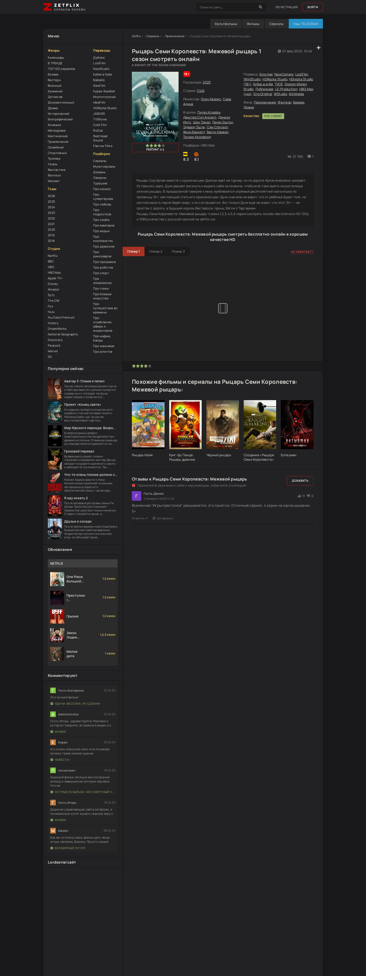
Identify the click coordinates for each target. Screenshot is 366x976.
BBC (51, 261)
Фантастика (56, 170)
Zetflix (136, 36)
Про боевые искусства (102, 296)
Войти (312, 7)
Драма (53, 108)
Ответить (140, 518)
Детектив (55, 97)
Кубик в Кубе (102, 74)
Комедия (54, 125)
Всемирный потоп (67, 848)
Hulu (51, 312)
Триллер (54, 158)
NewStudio (101, 69)
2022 (51, 218)
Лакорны (99, 178)
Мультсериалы (104, 166)
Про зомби (101, 220)
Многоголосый (104, 97)
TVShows (100, 119)
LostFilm (99, 63)
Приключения (58, 142)
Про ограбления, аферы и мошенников (102, 324)
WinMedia (296, 94)
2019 (51, 235)
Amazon (54, 289)
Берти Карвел (218, 132)
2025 (51, 201)
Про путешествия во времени (105, 308)
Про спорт (101, 273)
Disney (53, 284)
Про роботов (103, 267)
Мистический (57, 136)
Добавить (300, 481)
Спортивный (57, 153)
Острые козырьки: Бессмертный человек (82, 792)
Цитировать (163, 518)
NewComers (284, 74)
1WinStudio (252, 79)
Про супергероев (103, 196)
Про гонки (101, 288)
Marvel (53, 351)
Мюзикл (54, 181)
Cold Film (100, 125)
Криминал (55, 91)
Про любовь (102, 204)
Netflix (53, 256)
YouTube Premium (61, 317)
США (200, 90)
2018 (51, 241)
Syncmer (266, 74)
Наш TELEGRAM (305, 24)
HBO (51, 267)
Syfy (51, 295)
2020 (51, 229)
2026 (51, 196)
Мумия (58, 732)
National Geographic (63, 334)
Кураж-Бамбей (104, 91)
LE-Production (286, 89)
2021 (51, 224)
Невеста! (60, 760)
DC (50, 357)
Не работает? (302, 252)
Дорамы (99, 172)
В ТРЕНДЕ (55, 63)
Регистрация (287, 7)
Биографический (60, 119)
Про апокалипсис (102, 280)
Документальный (61, 102)
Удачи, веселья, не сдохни (75, 704)
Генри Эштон (222, 122)
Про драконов (103, 246)
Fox (50, 306)
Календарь (56, 57)
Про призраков (104, 262)
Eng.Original (262, 94)
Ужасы (52, 164)
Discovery (55, 340)
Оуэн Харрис (211, 99)
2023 (51, 213)
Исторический (58, 113)
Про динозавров (102, 254)
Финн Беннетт (194, 132)
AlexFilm (99, 85)
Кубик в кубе (263, 84)
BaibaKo (99, 80)
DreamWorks (57, 329)
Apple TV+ (55, 278)
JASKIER (99, 113)
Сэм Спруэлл (217, 127)
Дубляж (99, 57)
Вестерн (54, 80)
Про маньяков (103, 346)
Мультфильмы (226, 24)
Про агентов (102, 351)
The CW (54, 300)
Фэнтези (54, 175)
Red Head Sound (100, 138)
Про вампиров (103, 225)
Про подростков (102, 212)
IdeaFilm (99, 102)
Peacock (54, 345)
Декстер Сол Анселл (199, 117)
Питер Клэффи (208, 112)
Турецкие (100, 183)
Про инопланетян (103, 238)
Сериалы (276, 24)
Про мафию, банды (102, 338)
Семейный (55, 147)
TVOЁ (279, 84)
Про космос (102, 189)
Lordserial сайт (62, 862)
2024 (51, 207)
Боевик (53, 74)
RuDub (98, 130)
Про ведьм (101, 231)
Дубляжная (264, 89)
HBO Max (54, 272)
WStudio (280, 94)
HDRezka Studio (105, 108)
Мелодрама (57, 130)
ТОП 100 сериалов (61, 69)
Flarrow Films (103, 146)
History (53, 323)
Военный (54, 85)
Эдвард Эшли (194, 127)
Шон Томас (202, 122)
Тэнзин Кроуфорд (197, 137)
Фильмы (253, 24)
